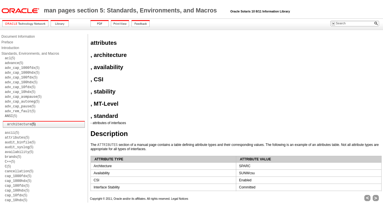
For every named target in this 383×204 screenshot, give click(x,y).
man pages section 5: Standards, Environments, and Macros (131, 10)
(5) (10, 58)
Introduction (10, 48)
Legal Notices (179, 198)
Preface (7, 42)
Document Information (18, 37)
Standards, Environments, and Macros (30, 54)
